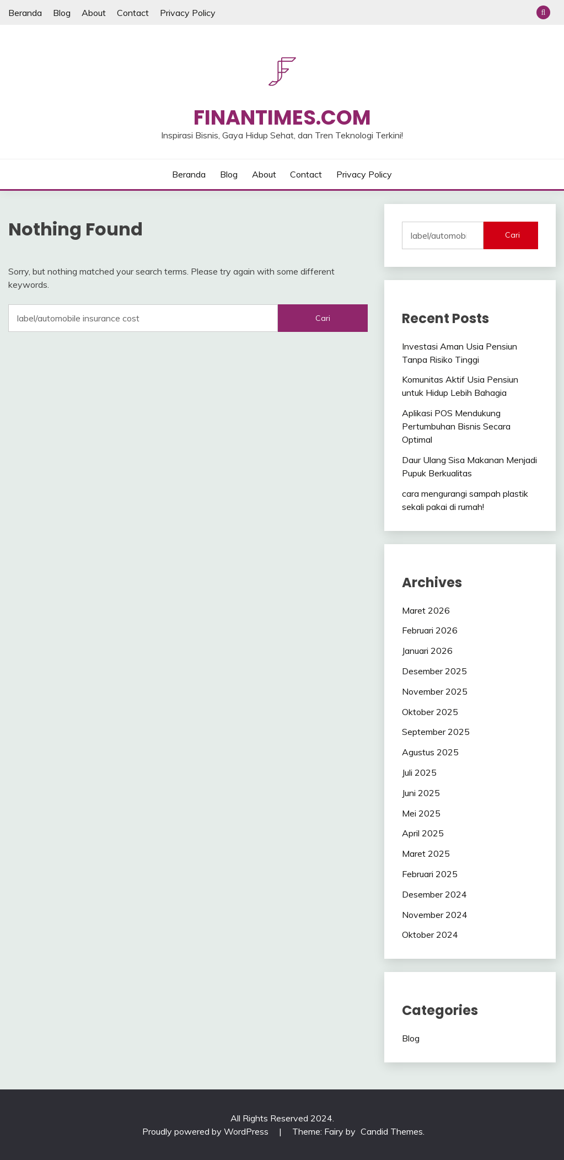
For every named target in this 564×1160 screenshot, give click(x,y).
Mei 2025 (421, 813)
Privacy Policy (188, 12)
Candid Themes (392, 1131)
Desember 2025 (434, 670)
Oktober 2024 (430, 934)
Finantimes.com (282, 117)
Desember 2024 (434, 894)
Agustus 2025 (430, 752)
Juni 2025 (421, 792)
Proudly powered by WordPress (206, 1131)
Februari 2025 (430, 873)
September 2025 (436, 731)
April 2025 (423, 833)
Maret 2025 (426, 853)
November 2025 (435, 691)
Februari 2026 (430, 630)
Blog (62, 12)
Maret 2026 (426, 610)
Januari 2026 (427, 650)
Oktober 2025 (430, 711)
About (94, 12)
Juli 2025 (419, 772)
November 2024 (435, 914)
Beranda (25, 12)
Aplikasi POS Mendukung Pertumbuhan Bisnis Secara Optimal (456, 426)
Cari (512, 235)
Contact (133, 12)
